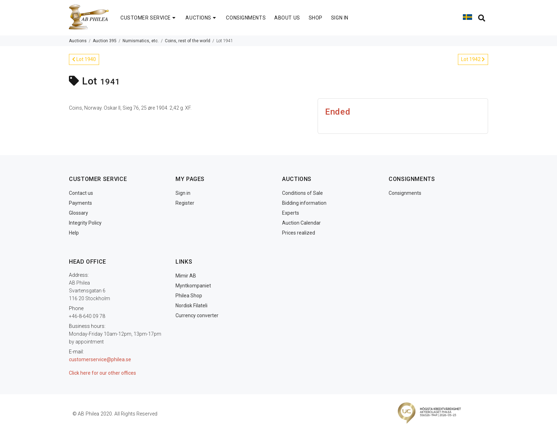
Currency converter (196, 315)
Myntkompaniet (193, 285)
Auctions (78, 40)
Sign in (182, 193)
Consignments (405, 193)
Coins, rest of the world (187, 40)
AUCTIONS (201, 18)
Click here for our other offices (102, 373)
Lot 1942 (473, 59)
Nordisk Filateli (191, 305)
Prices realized (298, 233)
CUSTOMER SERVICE (148, 18)
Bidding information (304, 203)
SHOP (316, 18)
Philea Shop (188, 295)
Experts (290, 213)
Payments (80, 203)
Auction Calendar (301, 223)
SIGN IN (339, 18)
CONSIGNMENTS (246, 18)
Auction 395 (105, 40)
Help (74, 233)
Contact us (81, 193)
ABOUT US (287, 18)
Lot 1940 (84, 59)
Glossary (78, 213)
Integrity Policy (85, 223)
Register (184, 203)
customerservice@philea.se (100, 359)
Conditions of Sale (302, 193)
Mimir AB (185, 276)
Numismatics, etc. (141, 40)
